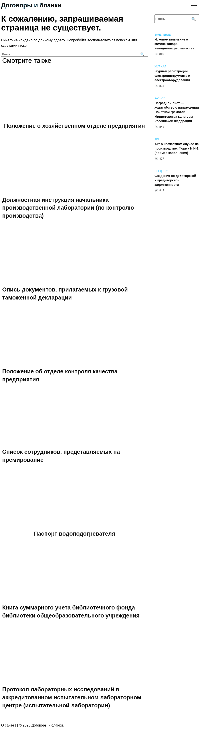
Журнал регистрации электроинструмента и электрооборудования (172, 75)
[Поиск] (142, 54)
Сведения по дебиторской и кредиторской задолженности (175, 180)
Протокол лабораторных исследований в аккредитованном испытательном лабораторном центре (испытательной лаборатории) (71, 697)
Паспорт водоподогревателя (74, 533)
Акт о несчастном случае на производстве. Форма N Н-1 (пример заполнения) (176, 148)
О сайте (7, 725)
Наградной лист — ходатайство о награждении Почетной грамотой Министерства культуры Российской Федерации (176, 112)
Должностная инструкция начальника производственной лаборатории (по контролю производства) (68, 207)
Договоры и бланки (31, 5)
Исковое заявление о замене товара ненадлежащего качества (174, 44)
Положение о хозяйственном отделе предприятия (74, 126)
